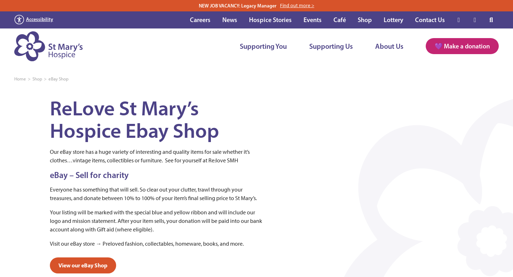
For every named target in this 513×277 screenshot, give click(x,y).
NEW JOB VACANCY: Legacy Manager (256, 6)
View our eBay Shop (83, 265)
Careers (200, 20)
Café (339, 20)
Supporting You (263, 46)
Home (20, 79)
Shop (365, 20)
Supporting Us (331, 46)
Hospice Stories (270, 20)
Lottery (393, 20)
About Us (389, 46)
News (229, 20)
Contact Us (430, 20)
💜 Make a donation (462, 46)
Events (313, 20)
